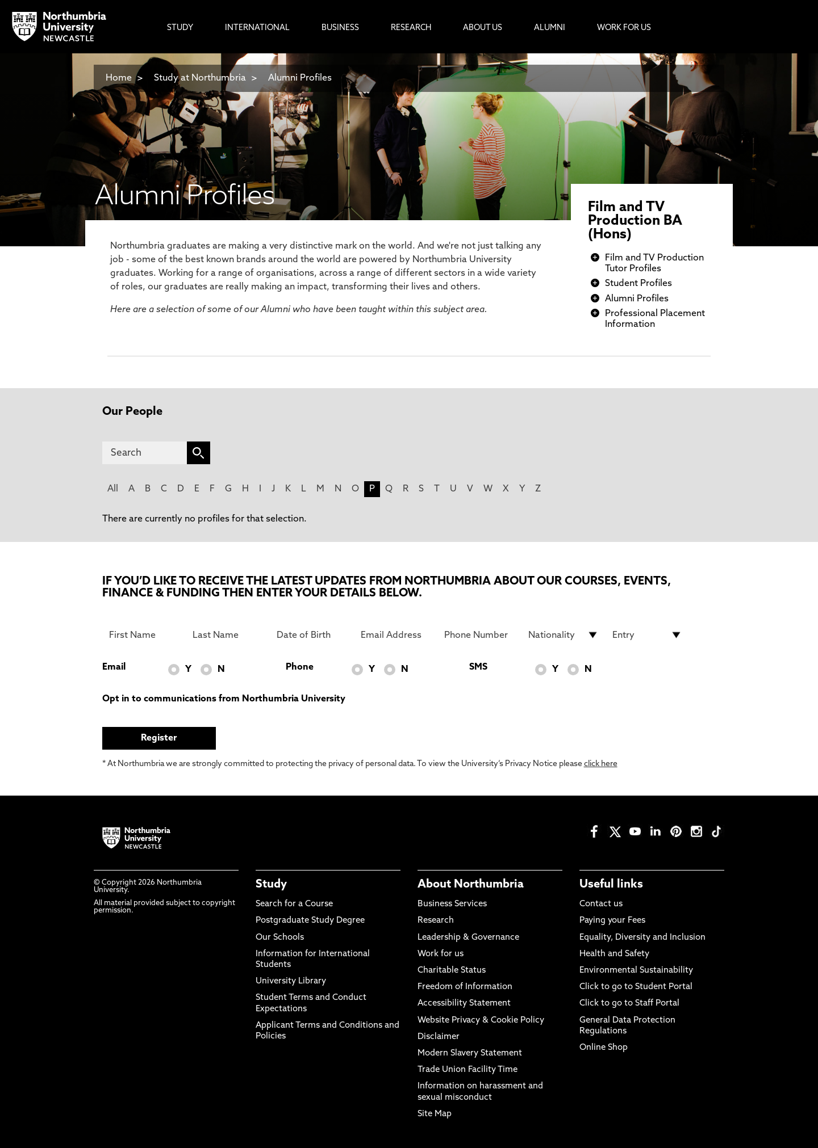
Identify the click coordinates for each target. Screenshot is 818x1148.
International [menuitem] (257, 28)
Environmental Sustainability (636, 970)
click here (600, 764)
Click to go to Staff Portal (629, 1003)
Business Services (452, 904)
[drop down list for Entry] (647, 635)
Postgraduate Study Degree (310, 920)
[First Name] (144, 635)
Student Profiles (638, 283)
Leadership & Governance (468, 937)
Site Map (435, 1114)
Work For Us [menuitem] (624, 28)
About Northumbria (471, 884)
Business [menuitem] (340, 28)
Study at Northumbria (200, 78)
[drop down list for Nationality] (563, 635)
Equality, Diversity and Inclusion (642, 937)
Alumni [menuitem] (549, 28)
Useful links (611, 884)
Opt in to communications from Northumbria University (223, 699)
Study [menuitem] (180, 28)
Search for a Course (294, 904)
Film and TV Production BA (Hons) (635, 221)
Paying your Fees (612, 920)
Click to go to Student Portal (635, 987)
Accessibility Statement (464, 1003)
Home (119, 78)
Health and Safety (614, 954)
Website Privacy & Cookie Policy (481, 1020)
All (112, 489)
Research (436, 920)
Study (271, 884)
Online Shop (603, 1048)
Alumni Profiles (300, 78)
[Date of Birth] (312, 635)
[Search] (144, 452)
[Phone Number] (479, 635)
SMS (478, 667)
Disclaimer (439, 1037)
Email (114, 667)
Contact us (601, 904)
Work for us (441, 954)
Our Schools (280, 937)
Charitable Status (452, 970)
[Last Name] (228, 635)
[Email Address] (396, 635)
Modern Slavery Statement (470, 1053)
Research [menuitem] (411, 28)
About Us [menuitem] (482, 28)
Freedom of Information (465, 987)
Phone (300, 667)
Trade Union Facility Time (467, 1070)
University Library (291, 981)
